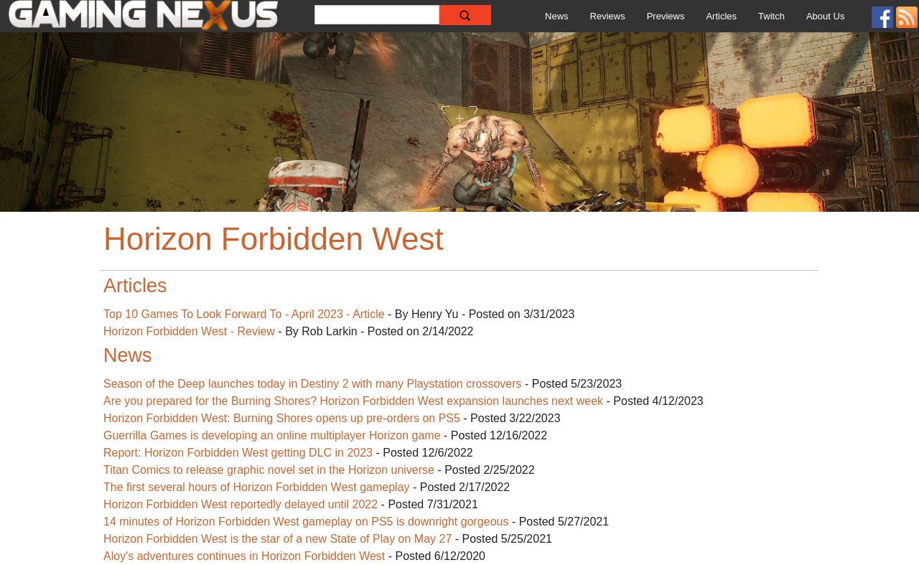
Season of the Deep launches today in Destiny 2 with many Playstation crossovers (312, 384)
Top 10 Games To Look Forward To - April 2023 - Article (244, 314)
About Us (825, 16)
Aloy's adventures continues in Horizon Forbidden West (244, 556)
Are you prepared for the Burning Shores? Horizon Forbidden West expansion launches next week (353, 401)
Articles (721, 16)
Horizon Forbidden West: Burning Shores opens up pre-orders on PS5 (281, 418)
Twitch (771, 16)
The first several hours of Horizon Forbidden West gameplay (256, 487)
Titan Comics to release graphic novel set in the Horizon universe (268, 470)
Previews (666, 16)
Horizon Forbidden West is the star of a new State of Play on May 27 (277, 539)
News (557, 16)
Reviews (607, 16)
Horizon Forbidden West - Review (189, 331)
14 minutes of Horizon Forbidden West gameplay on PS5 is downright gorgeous (307, 521)
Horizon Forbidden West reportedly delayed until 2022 (240, 504)
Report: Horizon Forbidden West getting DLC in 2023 (238, 453)
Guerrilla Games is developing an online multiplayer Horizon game (272, 435)
